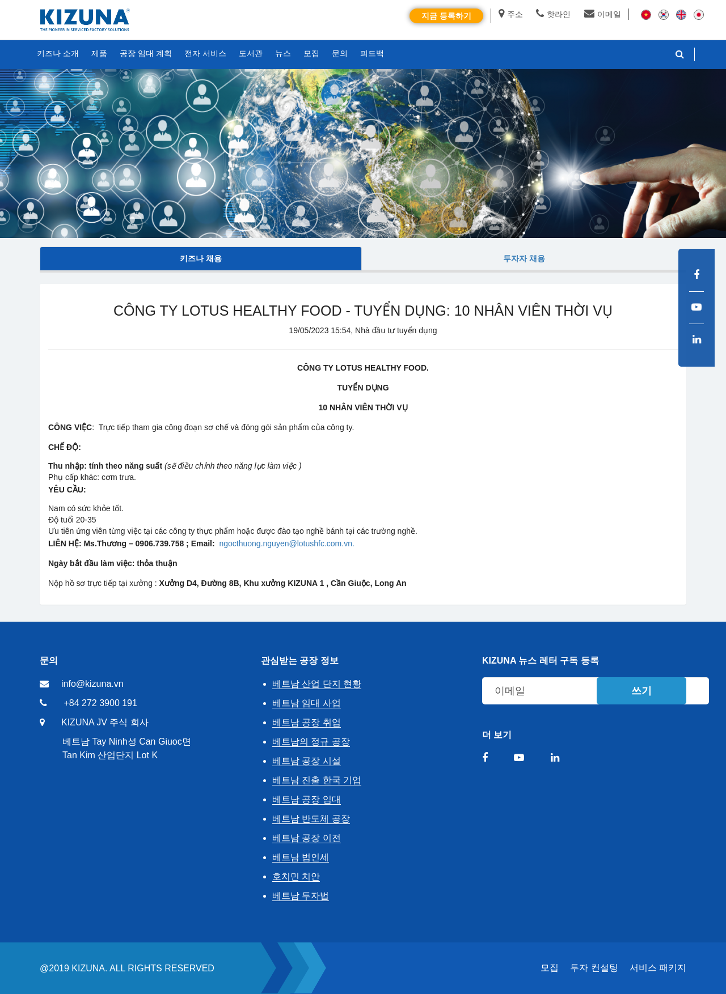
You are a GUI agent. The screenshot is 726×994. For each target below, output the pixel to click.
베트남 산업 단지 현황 (316, 684)
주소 (511, 14)
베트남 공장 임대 (306, 799)
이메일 (602, 14)
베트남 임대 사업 (306, 703)
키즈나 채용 (201, 258)
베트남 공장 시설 (306, 761)
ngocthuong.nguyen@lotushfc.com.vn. (286, 543)
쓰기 (641, 690)
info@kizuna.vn (92, 684)
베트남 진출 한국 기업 (316, 780)
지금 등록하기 (446, 15)
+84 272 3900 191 (100, 703)
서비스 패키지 (658, 967)
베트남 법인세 (300, 857)
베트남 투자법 (300, 895)
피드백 (372, 53)
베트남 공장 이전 (306, 838)
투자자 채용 (524, 258)
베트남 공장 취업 (306, 722)
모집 (550, 967)
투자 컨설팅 (594, 967)
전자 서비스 (205, 53)
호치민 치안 (296, 876)
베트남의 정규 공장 (311, 741)
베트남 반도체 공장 (311, 818)
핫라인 (553, 14)
